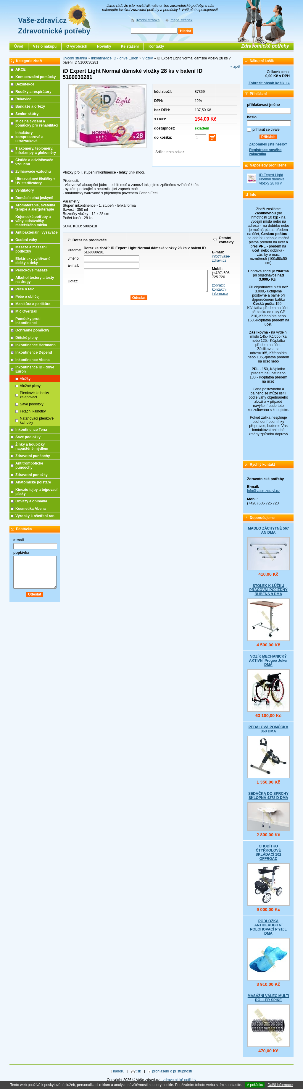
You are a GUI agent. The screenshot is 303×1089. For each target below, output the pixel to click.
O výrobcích (76, 46)
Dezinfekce (24, 84)
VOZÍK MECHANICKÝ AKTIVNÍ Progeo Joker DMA (268, 660)
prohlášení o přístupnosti (172, 1071)
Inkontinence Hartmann (35, 345)
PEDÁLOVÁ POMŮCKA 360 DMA (269, 729)
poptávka (21, 553)
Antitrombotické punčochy (29, 465)
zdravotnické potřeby (179, 1080)
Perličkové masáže (31, 270)
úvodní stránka (147, 20)
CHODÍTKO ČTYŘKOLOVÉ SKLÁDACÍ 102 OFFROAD (268, 852)
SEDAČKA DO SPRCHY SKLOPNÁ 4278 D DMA (268, 796)
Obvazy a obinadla (31, 501)
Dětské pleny (26, 338)
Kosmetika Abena (30, 509)
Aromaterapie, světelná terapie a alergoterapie (35, 207)
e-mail (18, 540)
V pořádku (255, 1085)
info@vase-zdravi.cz (221, 258)
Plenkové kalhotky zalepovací (34, 395)
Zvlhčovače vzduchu (33, 171)
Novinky (104, 46)
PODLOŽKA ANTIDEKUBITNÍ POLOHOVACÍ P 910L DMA (268, 927)
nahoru (118, 1071)
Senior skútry (26, 114)
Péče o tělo (25, 289)
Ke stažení (130, 46)
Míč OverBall (26, 311)
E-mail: (73, 265)
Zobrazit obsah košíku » (269, 83)
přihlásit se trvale (266, 129)
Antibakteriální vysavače (36, 232)
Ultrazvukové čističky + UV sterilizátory (35, 181)
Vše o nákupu (45, 46)
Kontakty (156, 46)
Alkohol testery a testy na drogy (34, 280)
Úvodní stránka (75, 58)
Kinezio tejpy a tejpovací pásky (36, 492)
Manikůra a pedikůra (32, 304)
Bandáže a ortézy (30, 106)
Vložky (147, 58)
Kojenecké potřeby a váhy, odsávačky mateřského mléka (33, 221)
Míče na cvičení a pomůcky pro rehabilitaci (36, 123)
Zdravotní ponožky (31, 475)
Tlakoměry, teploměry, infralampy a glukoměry (35, 150)
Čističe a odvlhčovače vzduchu (34, 162)
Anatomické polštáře (33, 482)
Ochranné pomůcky (32, 330)
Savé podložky (31, 404)
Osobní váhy (26, 240)
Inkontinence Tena (31, 430)
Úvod (18, 46)
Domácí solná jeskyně (34, 198)
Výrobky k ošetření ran (34, 516)
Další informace (280, 1085)
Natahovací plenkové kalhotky (37, 420)
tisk (138, 1071)
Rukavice (23, 99)
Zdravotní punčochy (32, 456)
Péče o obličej (27, 297)
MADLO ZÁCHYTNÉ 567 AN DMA (268, 530)
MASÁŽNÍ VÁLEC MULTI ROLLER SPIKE (268, 998)
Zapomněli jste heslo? (268, 144)
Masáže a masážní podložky (30, 249)
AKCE (20, 69)
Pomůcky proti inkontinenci (28, 321)
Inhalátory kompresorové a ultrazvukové (29, 137)
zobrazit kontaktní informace (220, 289)
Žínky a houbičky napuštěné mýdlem (31, 446)
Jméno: (74, 258)
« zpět (235, 66)
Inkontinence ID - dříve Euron (114, 58)
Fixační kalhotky (33, 411)
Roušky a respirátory (33, 92)
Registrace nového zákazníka (265, 152)
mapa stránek (181, 20)
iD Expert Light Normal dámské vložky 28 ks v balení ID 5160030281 (272, 183)
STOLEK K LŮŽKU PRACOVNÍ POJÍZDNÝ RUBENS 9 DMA (268, 590)
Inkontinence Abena (32, 360)
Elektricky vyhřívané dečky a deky (32, 261)
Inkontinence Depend (33, 352)
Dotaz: (73, 281)
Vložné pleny (30, 386)
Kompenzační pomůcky (35, 77)
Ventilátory (24, 190)
